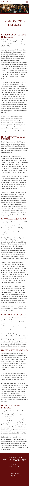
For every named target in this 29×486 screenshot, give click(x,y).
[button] (26, 2)
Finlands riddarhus (6, 2)
